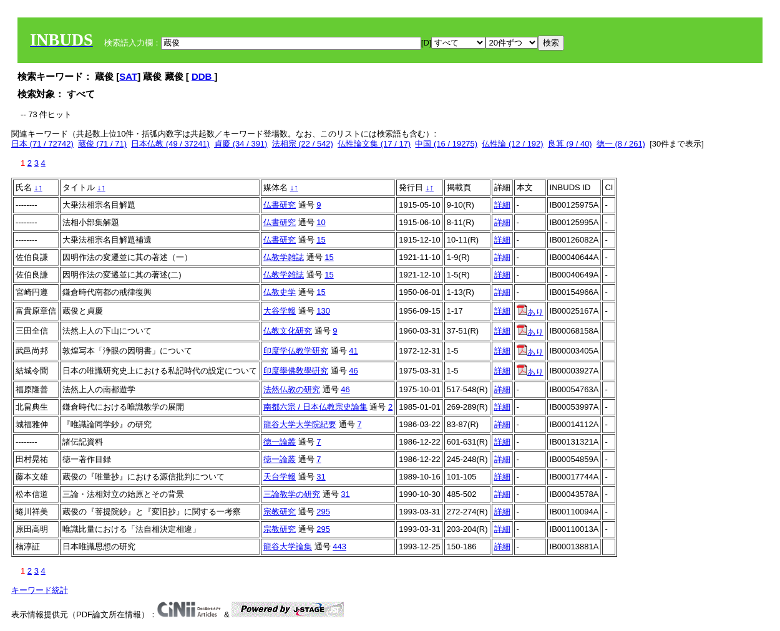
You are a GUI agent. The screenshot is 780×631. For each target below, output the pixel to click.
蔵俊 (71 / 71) (102, 143)
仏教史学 (279, 292)
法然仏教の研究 (291, 389)
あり (530, 312)
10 (320, 222)
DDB (203, 76)
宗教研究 (279, 511)
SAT (128, 76)
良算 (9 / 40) (570, 143)
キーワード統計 (39, 590)
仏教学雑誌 (283, 257)
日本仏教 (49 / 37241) (170, 143)
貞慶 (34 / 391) (240, 143)
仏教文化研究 (287, 330)
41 (353, 350)
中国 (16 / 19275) (446, 143)
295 (323, 511)
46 (353, 370)
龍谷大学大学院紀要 (299, 424)
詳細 (502, 205)
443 (339, 546)
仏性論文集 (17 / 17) (374, 143)
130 (323, 311)
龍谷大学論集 (287, 546)
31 (320, 476)
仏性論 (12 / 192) (512, 143)
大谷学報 (279, 311)
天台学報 (279, 476)
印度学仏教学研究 (295, 350)
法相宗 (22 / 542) (302, 143)
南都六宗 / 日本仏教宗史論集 (315, 407)
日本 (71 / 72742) (42, 143)
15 (320, 239)
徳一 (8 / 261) (621, 143)
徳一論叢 (279, 441)
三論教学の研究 (291, 494)
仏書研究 (279, 205)
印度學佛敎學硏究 (295, 370)
